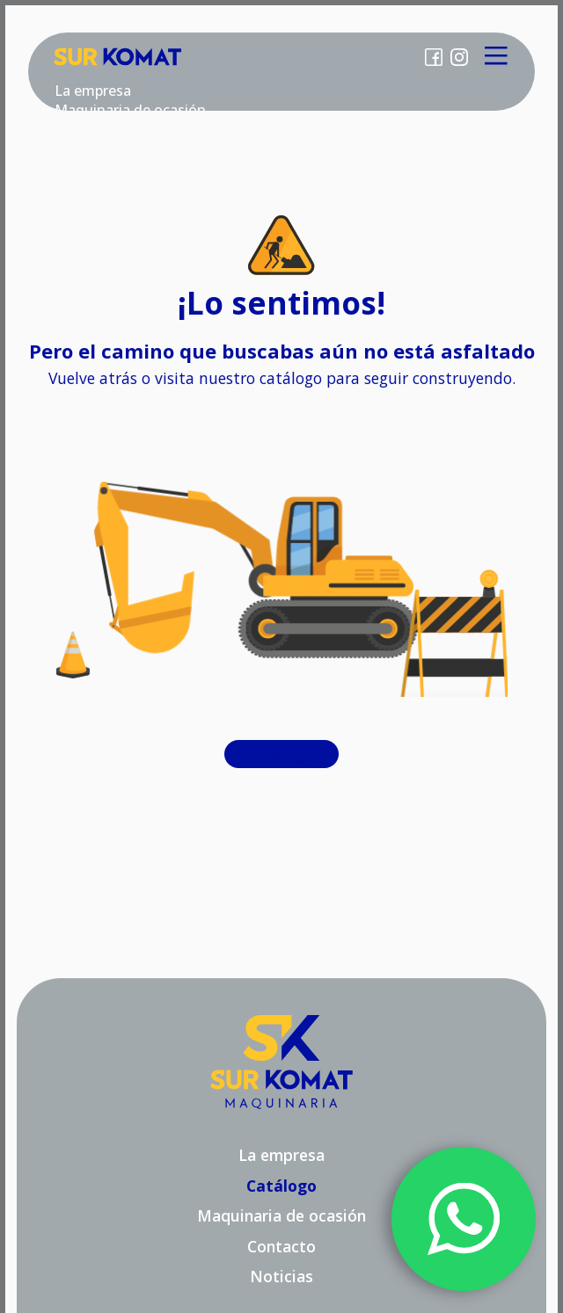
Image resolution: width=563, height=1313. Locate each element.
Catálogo (282, 754)
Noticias (281, 1276)
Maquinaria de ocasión (281, 1215)
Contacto (281, 1246)
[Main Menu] (496, 56)
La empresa (93, 90)
